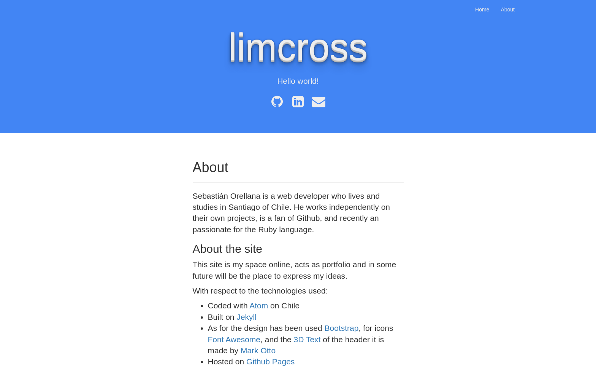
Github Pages (270, 361)
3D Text (307, 339)
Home (482, 9)
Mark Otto (258, 350)
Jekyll (246, 317)
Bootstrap (342, 328)
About (508, 9)
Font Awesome (234, 339)
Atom (258, 305)
